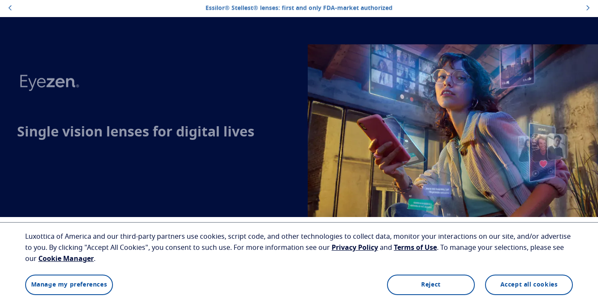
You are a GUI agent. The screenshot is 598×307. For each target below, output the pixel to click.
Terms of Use (415, 247)
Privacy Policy (355, 247)
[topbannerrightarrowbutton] (588, 8)
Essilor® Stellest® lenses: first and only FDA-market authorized (299, 8)
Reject (431, 285)
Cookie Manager (66, 258)
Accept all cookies (529, 285)
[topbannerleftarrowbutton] (10, 8)
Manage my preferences (69, 285)
